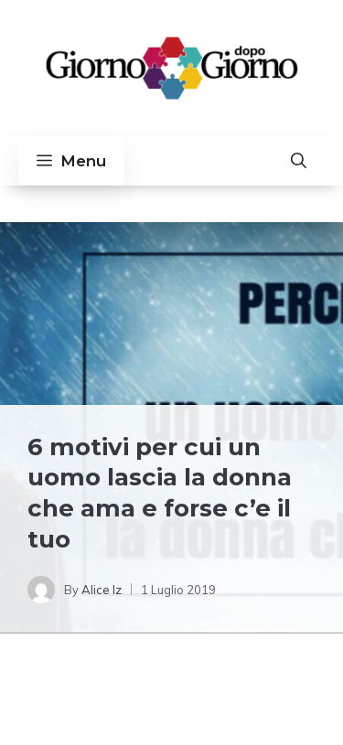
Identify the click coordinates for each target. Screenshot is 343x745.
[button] (299, 161)
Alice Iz (101, 589)
